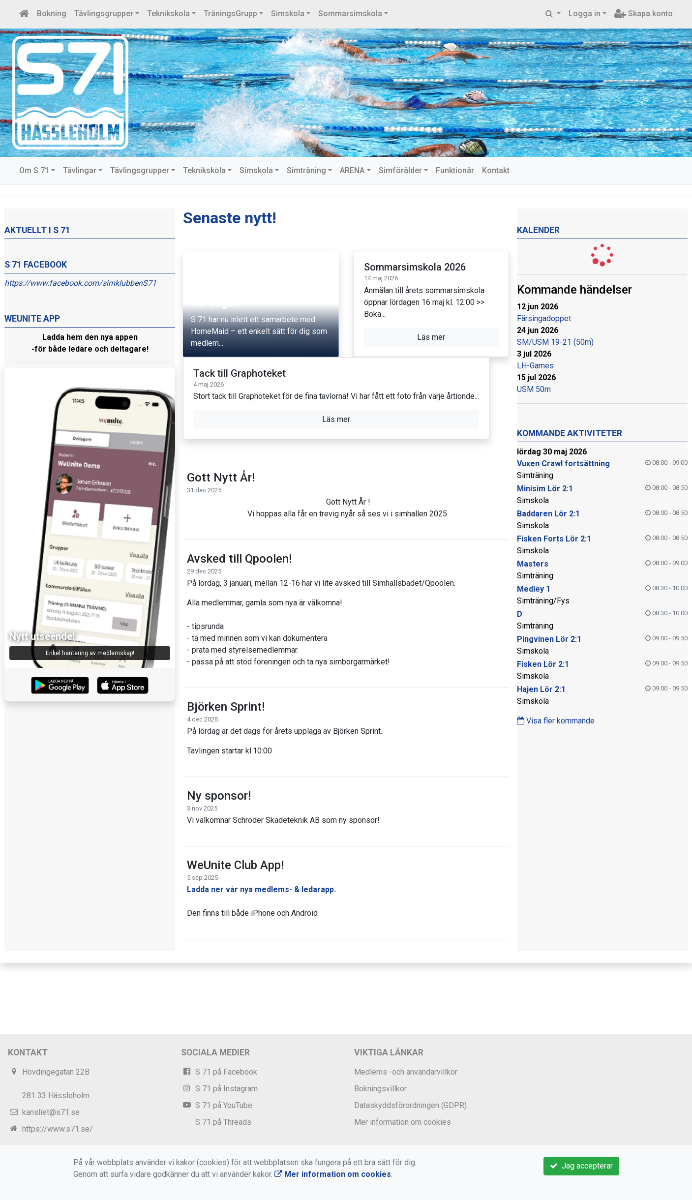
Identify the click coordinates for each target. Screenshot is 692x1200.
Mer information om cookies (402, 1122)
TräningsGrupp (230, 13)
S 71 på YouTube (223, 1105)
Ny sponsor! (219, 796)
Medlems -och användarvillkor (405, 1072)
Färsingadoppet (544, 318)
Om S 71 (34, 170)
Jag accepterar (581, 1165)
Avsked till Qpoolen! (239, 559)
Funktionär (455, 170)
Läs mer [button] (431, 337)
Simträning (306, 170)
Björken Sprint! (226, 707)
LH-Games (535, 365)
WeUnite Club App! (235, 865)
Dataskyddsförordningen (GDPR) (410, 1105)
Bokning (51, 13)
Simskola (287, 13)
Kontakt (496, 170)
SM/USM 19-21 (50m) (555, 342)
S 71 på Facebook (226, 1072)
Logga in (585, 13)
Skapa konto (643, 13)
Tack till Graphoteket (239, 373)
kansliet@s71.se (51, 1112)
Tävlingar (79, 170)
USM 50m (534, 389)
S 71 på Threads (223, 1122)
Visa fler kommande (556, 720)
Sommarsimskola (350, 13)
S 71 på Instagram (226, 1088)
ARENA (352, 170)
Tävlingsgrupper (103, 13)
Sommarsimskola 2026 (415, 267)
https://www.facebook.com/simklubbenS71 (80, 283)
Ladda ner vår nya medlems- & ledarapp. (261, 889)
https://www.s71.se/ (57, 1129)
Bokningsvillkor (380, 1088)
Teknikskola (168, 13)
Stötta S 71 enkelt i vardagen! (242, 295)
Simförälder (400, 170)
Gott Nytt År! (221, 477)
